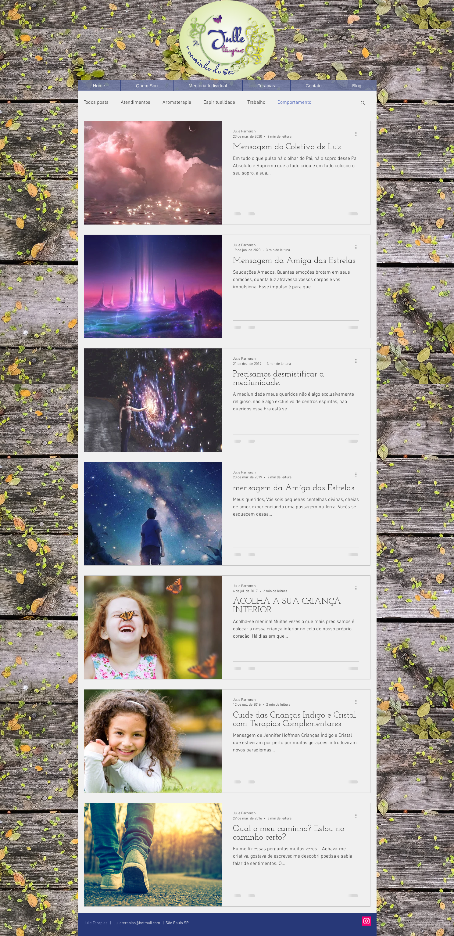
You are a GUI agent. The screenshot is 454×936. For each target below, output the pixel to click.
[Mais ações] (358, 133)
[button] (363, 103)
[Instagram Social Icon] (366, 921)
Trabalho (256, 102)
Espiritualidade (219, 102)
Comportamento (294, 102)
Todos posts (96, 102)
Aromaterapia (177, 102)
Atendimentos (135, 102)
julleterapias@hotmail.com (137, 923)
